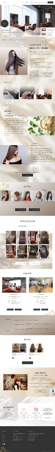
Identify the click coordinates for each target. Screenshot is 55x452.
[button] (43, 190)
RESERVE (50, 2)
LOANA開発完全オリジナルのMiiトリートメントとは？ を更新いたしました (38, 324)
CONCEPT (27, 2)
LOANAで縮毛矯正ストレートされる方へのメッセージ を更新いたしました (38, 329)
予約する (5, 24)
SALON (39, 2)
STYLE (35, 2)
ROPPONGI (20, 209)
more (7, 137)
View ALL (50, 39)
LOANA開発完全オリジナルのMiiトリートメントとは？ (18, 355)
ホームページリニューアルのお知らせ (20, 39)
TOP (23, 2)
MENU (31, 2)
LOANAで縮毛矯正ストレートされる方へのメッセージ (35, 355)
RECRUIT (44, 2)
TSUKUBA (34, 209)
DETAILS (10, 309)
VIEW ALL (27, 362)
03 (5, 35)
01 (2, 35)
